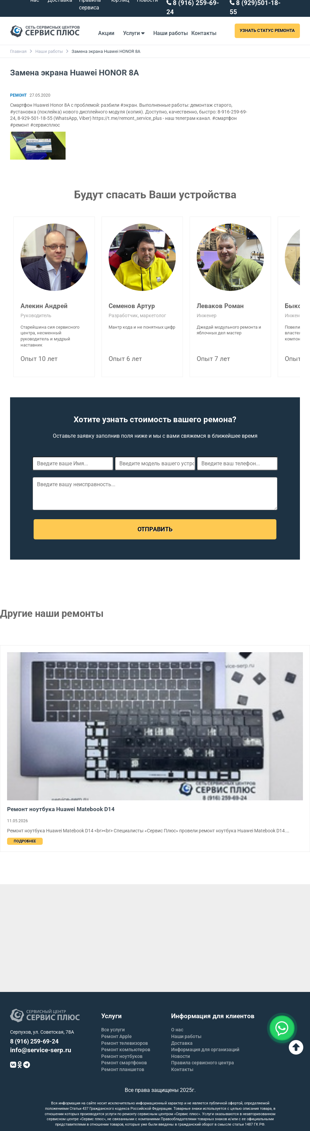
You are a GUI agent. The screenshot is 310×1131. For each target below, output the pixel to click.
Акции (106, 33)
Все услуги (113, 1029)
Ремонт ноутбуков (122, 1056)
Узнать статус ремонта (267, 30)
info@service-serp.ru (40, 1050)
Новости (180, 1056)
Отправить (155, 529)
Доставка (182, 1043)
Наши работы (170, 33)
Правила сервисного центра (202, 1062)
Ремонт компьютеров (125, 1049)
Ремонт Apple (116, 1036)
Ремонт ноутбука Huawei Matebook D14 (61, 809)
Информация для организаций (205, 1049)
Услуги (134, 33)
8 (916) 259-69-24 (34, 1041)
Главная (18, 51)
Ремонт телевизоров (124, 1043)
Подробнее (25, 841)
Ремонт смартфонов (124, 1062)
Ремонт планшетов (122, 1069)
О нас (177, 1029)
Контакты (204, 33)
